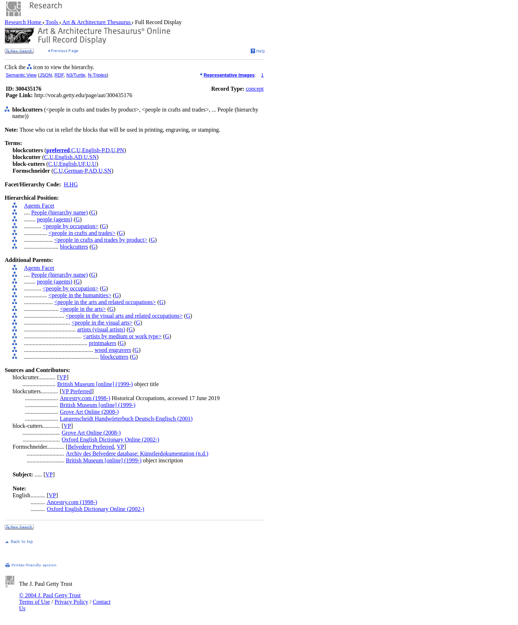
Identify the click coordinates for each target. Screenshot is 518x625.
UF (81, 164)
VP (62, 377)
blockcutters (74, 247)
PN (120, 150)
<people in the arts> (83, 309)
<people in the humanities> (80, 295)
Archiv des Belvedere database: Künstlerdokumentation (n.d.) (137, 453)
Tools (52, 22)
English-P (93, 150)
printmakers (102, 343)
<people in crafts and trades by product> (100, 240)
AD (78, 157)
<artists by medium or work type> (122, 336)
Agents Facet (39, 206)
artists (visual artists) (101, 329)
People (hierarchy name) (59, 212)
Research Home (24, 22)
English (64, 157)
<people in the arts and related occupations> (105, 302)
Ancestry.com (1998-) (85, 398)
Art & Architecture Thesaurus (96, 22)
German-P (75, 171)
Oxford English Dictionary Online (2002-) (110, 439)
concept (255, 89)
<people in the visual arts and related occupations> (124, 316)
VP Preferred (77, 391)
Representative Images (229, 75)
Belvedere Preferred (91, 447)
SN (92, 157)
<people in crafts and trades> (82, 233)
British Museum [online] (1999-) (95, 384)
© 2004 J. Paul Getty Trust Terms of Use (50, 598)
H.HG (71, 184)
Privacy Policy (71, 602)
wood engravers (113, 350)
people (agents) (54, 219)
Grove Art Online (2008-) (89, 412)
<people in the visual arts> (102, 323)
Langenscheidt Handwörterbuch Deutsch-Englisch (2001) (126, 419)
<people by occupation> (71, 226)
